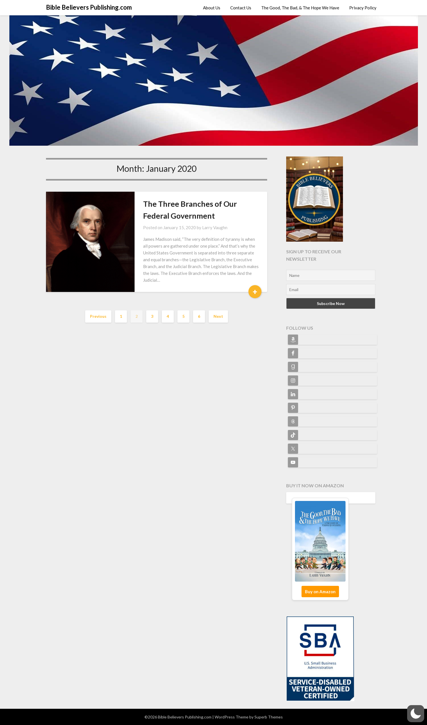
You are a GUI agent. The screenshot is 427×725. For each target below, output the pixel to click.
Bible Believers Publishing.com (89, 7)
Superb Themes (268, 716)
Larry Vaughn (214, 227)
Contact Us (240, 7)
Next (218, 316)
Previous (98, 316)
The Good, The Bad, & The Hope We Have (300, 7)
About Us (211, 7)
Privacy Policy (362, 7)
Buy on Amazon (320, 591)
